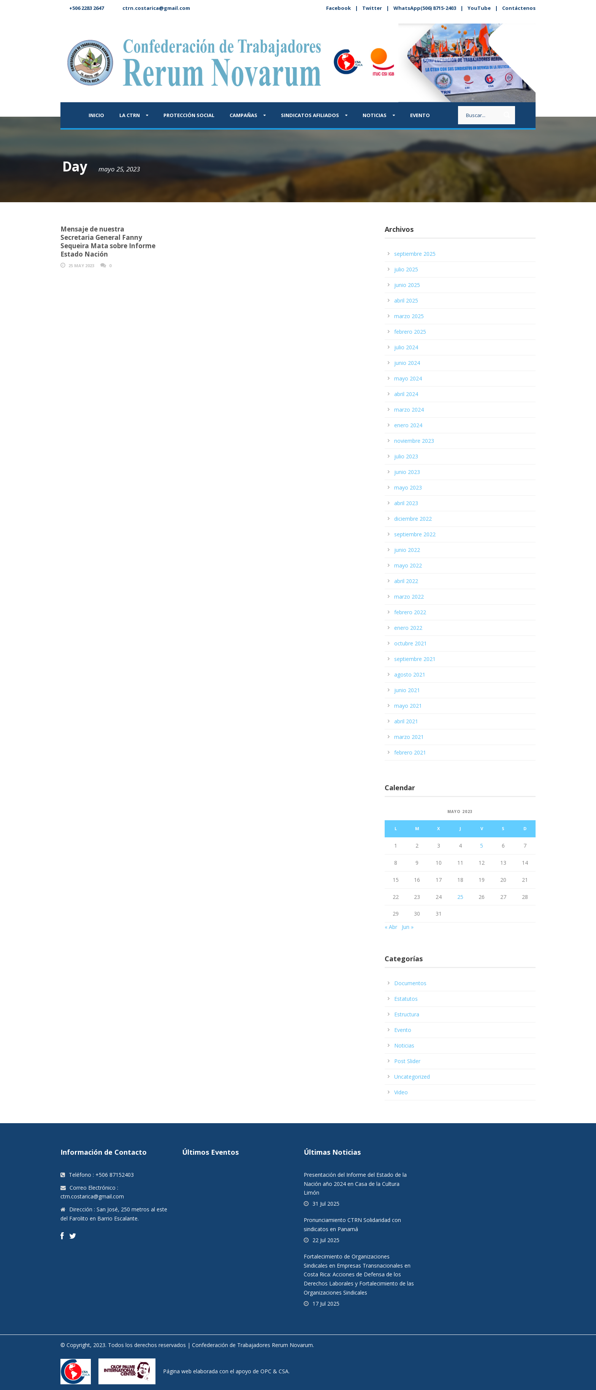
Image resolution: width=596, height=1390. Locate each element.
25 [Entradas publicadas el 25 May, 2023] (460, 896)
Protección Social (188, 115)
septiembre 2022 (415, 534)
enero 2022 (408, 627)
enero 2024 (408, 425)
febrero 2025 (410, 331)
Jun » (408, 926)
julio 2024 (406, 347)
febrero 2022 (410, 612)
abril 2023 (406, 503)
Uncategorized (412, 1076)
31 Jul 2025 (325, 1203)
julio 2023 (406, 456)
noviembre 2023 (414, 440)
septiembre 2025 (415, 253)
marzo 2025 (409, 316)
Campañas (243, 115)
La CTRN (129, 115)
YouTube (479, 8)
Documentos (410, 983)
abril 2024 (406, 394)
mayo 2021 (408, 705)
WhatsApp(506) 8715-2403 (424, 8)
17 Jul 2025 (325, 1303)
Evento (420, 115)
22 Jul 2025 (325, 1240)
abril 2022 (406, 581)
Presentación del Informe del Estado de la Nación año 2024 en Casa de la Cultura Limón (355, 1184)
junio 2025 (407, 284)
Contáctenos (519, 8)
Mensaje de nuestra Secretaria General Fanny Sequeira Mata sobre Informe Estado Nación (107, 241)
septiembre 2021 (415, 659)
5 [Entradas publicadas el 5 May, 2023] (481, 845)
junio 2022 (407, 549)
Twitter (372, 8)
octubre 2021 (410, 643)
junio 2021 (407, 690)
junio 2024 (407, 362)
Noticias (375, 115)
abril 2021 (406, 721)
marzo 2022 (409, 596)
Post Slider (407, 1061)
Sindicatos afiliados (310, 115)
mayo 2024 (408, 378)
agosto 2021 (409, 674)
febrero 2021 (410, 752)
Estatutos (406, 998)
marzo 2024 (409, 409)
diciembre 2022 (413, 518)
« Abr (391, 926)
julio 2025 (406, 269)
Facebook (338, 8)
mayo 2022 (408, 565)
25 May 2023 (81, 265)
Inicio (96, 115)
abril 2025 (406, 300)
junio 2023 (407, 471)
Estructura (406, 1014)
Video (401, 1092)
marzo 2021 (409, 736)
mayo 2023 (408, 487)
